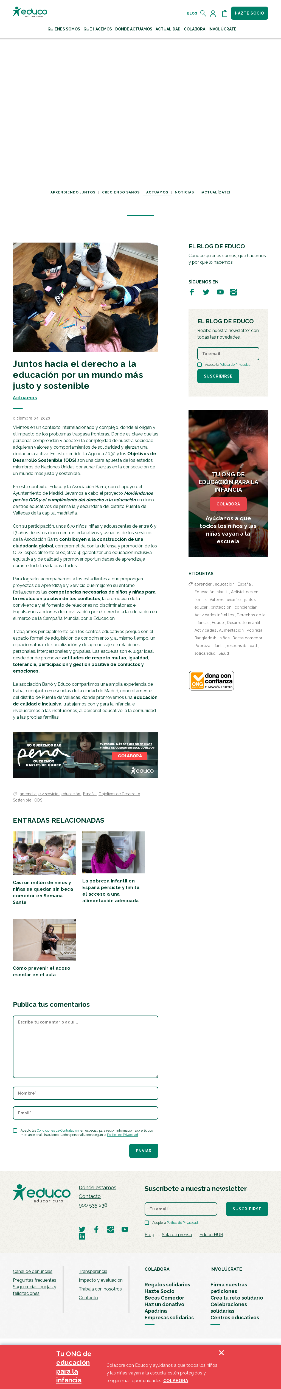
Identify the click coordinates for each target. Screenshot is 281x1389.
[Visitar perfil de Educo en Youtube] (220, 291)
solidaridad (205, 653)
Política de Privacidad (122, 1135)
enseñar (234, 599)
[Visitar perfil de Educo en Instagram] (233, 291)
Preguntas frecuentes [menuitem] (34, 1280)
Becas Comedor (164, 1298)
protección (221, 607)
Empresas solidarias (169, 1317)
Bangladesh (206, 638)
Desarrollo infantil (243, 622)
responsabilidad (242, 645)
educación (71, 794)
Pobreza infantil (209, 645)
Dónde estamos (97, 1187)
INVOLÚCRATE (226, 1269)
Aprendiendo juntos (72, 192)
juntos (249, 599)
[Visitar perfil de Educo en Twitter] (206, 291)
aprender (203, 584)
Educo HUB (211, 1234)
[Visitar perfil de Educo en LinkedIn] (82, 1236)
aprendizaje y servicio (40, 794)
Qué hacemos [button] (97, 29)
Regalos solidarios (167, 1284)
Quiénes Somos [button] (63, 29)
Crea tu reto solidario (236, 1298)
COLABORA (228, 504)
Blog (192, 13)
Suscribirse (218, 376)
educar (201, 607)
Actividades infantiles (214, 615)
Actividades (205, 630)
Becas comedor (247, 638)
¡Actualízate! (216, 192)
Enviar (144, 1151)
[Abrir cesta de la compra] (224, 13)
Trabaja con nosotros (100, 1289)
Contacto (90, 1196)
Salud (223, 653)
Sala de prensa (177, 1234)
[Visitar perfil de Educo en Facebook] (192, 291)
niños (225, 638)
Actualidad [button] (168, 29)
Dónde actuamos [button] (133, 29)
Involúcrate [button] (223, 29)
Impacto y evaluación (101, 1280)
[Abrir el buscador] (203, 13)
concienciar (246, 607)
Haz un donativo (164, 1304)
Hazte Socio (160, 1291)
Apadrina (156, 1311)
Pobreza (255, 630)
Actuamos (157, 192)
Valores (217, 599)
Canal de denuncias (32, 1271)
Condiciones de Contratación (58, 1130)
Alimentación (231, 630)
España (90, 794)
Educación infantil (211, 592)
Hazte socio (249, 13)
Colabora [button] (194, 29)
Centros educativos (234, 1317)
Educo (218, 622)
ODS (38, 800)
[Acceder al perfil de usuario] (214, 13)
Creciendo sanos (121, 192)
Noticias (184, 192)
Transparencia (93, 1271)
